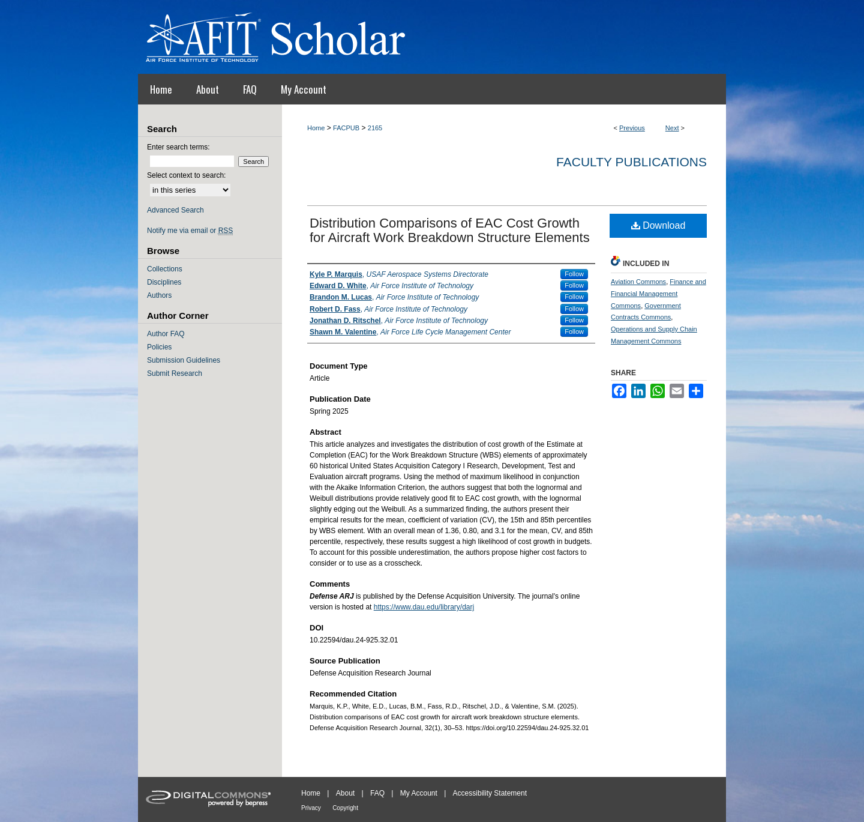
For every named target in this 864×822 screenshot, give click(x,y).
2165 (375, 127)
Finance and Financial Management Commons (658, 293)
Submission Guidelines (183, 360)
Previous (632, 127)
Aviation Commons (638, 281)
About (345, 793)
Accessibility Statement (490, 793)
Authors (159, 295)
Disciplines (164, 282)
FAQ (377, 793)
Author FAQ (166, 334)
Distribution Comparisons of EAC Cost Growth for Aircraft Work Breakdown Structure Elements (450, 230)
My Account (418, 793)
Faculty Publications (631, 162)
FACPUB (346, 127)
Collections (164, 269)
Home (316, 127)
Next (672, 127)
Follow (574, 273)
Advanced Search (175, 210)
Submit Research (174, 373)
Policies (159, 347)
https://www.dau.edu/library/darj (424, 607)
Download (658, 225)
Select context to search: (186, 175)
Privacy (311, 808)
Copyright (345, 808)
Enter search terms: (178, 147)
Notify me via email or (190, 230)
